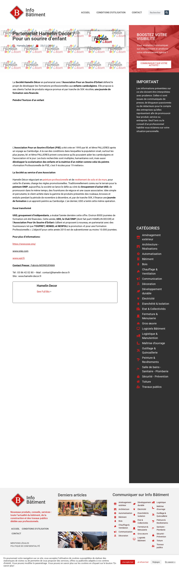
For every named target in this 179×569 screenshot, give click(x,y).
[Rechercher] (166, 12)
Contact (137, 12)
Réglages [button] (156, 562)
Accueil (85, 12)
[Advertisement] (65, 125)
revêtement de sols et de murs (91, 179)
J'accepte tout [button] (127, 562)
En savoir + (170, 562)
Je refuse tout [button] (142, 562)
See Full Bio (43, 291)
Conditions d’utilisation (110, 12)
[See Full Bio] (51, 291)
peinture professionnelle (55, 179)
